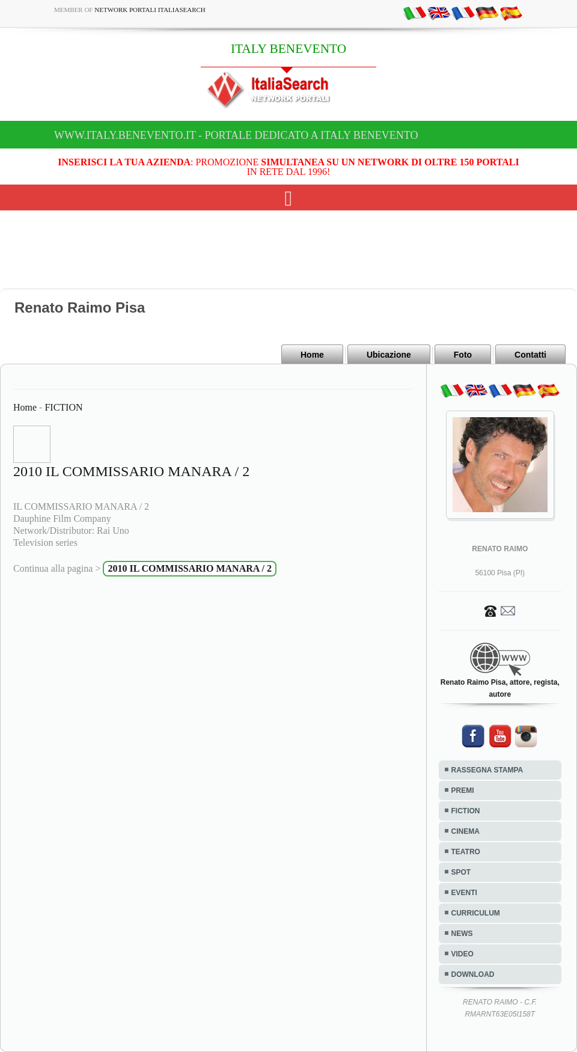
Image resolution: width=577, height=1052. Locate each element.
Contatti (530, 354)
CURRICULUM (475, 913)
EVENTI (464, 892)
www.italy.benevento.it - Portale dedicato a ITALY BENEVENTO (236, 135)
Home (312, 354)
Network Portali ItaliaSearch (150, 9)
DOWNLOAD (473, 974)
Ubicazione (389, 354)
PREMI (462, 790)
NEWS (462, 933)
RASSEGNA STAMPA (487, 770)
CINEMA (465, 831)
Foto (463, 354)
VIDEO (462, 954)
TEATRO (465, 852)
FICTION (63, 407)
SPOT (461, 872)
